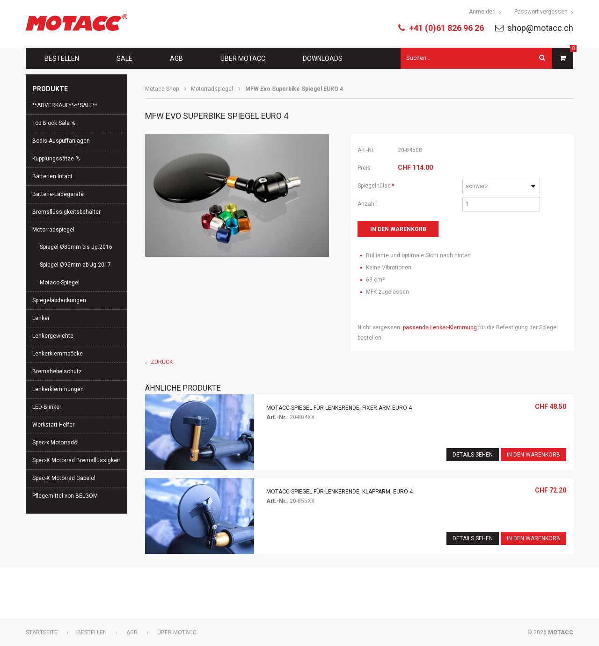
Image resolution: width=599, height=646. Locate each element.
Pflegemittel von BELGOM (65, 496)
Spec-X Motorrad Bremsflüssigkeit (76, 460)
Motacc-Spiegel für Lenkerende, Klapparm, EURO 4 (339, 491)
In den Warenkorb (533, 454)
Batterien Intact (52, 176)
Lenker (41, 318)
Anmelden (482, 11)
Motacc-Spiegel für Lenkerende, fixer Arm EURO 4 (339, 408)
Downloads (323, 58)
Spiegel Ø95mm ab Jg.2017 (75, 264)
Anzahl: (367, 204)
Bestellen (61, 58)
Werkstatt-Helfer (53, 424)
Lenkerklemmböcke (57, 353)
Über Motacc (242, 58)
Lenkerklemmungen (58, 389)
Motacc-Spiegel (60, 282)
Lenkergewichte (52, 336)
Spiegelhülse (376, 185)
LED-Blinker (46, 407)
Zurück (162, 362)
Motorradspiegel (212, 89)
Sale (124, 58)
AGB (176, 58)
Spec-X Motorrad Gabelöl (63, 478)
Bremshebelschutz (57, 371)
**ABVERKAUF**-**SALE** (64, 105)
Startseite (42, 632)
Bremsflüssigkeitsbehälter (66, 212)
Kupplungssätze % (56, 158)
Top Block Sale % (53, 123)
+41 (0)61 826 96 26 (446, 28)
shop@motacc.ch (540, 28)
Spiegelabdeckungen (59, 300)
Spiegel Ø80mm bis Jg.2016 (76, 247)
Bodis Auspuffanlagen (61, 141)
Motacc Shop (162, 89)
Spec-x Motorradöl (55, 442)
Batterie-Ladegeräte (58, 194)
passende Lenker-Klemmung (440, 327)
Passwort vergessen (541, 11)
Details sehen (473, 454)
